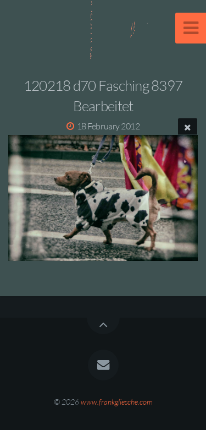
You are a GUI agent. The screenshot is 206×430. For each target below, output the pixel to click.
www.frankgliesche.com (117, 401)
